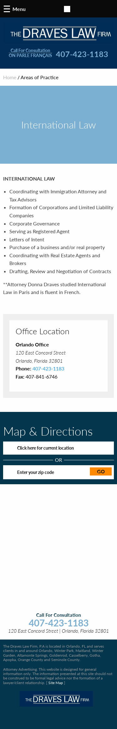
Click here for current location (45, 448)
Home (9, 77)
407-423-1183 (82, 54)
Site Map (55, 682)
